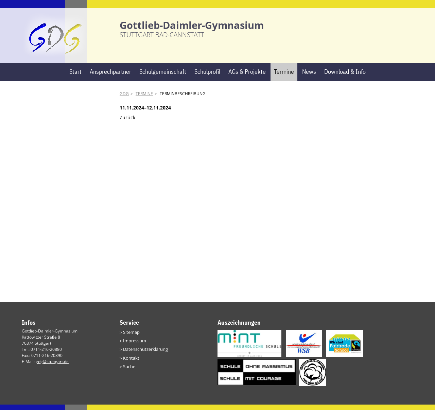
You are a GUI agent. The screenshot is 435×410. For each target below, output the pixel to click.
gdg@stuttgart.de (52, 367)
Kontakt (130, 362)
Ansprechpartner (110, 77)
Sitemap (131, 337)
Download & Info (345, 77)
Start (75, 77)
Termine (284, 77)
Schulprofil (207, 77)
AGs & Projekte (247, 77)
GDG (124, 99)
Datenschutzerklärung (144, 354)
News (309, 77)
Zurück (127, 122)
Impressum (133, 345)
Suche (129, 370)
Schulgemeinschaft (162, 77)
